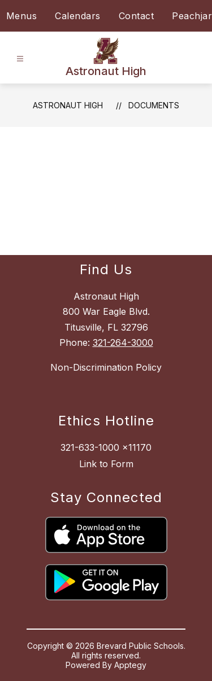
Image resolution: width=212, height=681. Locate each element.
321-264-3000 (123, 342)
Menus (21, 15)
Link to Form (106, 463)
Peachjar (192, 15)
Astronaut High (68, 105)
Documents (153, 105)
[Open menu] (20, 58)
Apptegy (130, 665)
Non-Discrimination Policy (106, 367)
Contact (136, 15)
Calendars (78, 15)
